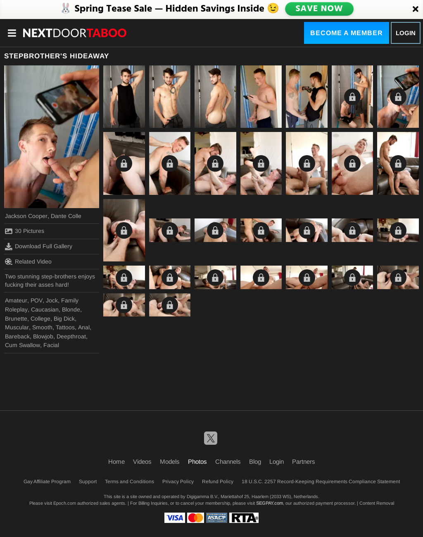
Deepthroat (71, 336)
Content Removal (376, 503)
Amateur (16, 300)
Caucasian (45, 309)
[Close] (415, 9)
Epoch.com (64, 503)
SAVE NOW (319, 9)
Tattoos (65, 327)
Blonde (71, 309)
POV (37, 300)
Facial (51, 345)
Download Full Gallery (38, 246)
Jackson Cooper (26, 216)
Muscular (17, 327)
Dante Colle (66, 216)
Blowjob (43, 336)
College (40, 318)
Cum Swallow (22, 345)
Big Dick (64, 318)
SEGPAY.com (269, 503)
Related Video (28, 261)
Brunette (16, 318)
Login (406, 32)
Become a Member (346, 32)
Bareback (17, 336)
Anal (84, 327)
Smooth (42, 327)
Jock (52, 300)
